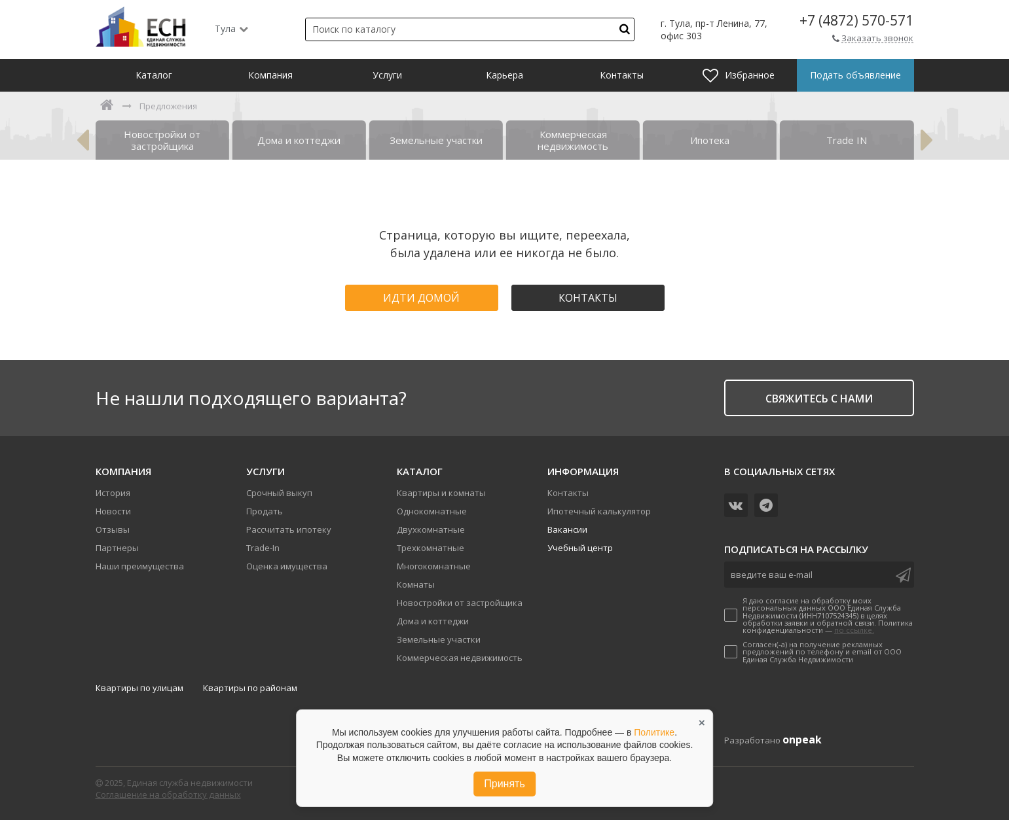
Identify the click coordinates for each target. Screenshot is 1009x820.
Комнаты (416, 584)
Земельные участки (439, 639)
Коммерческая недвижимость (460, 658)
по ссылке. (854, 630)
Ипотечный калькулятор (599, 511)
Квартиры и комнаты (441, 493)
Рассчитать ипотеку (288, 529)
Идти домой (421, 298)
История (113, 493)
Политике (654, 732)
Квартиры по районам (250, 688)
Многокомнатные (434, 566)
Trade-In (263, 548)
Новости (113, 511)
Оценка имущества (286, 566)
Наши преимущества (140, 566)
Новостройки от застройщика (460, 603)
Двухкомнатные (431, 529)
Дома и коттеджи (433, 621)
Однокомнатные (432, 511)
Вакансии (567, 529)
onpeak (802, 739)
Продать (264, 511)
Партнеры (117, 548)
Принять (504, 783)
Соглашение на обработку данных (168, 794)
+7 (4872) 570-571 (856, 20)
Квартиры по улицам (139, 688)
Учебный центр (580, 548)
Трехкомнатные (430, 548)
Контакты (588, 298)
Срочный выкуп (279, 493)
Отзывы (113, 529)
